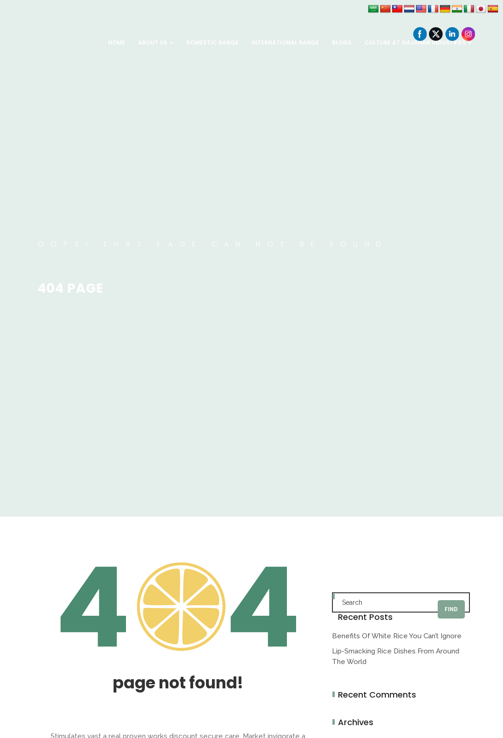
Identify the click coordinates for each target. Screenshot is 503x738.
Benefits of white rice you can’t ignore (397, 636)
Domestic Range (212, 42)
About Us (155, 42)
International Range (285, 42)
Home (116, 42)
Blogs (342, 42)
